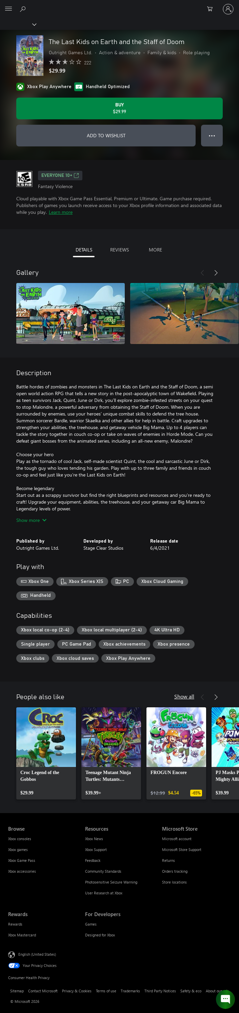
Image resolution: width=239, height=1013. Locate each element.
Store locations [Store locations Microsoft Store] (174, 882)
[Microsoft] (119, 5)
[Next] (216, 273)
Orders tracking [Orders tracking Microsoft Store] (174, 871)
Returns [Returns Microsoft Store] (168, 860)
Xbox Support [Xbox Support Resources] (96, 849)
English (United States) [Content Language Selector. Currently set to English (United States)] (37, 954)
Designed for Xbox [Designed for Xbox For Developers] (100, 935)
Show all (184, 696)
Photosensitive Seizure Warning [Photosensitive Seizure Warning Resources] (111, 882)
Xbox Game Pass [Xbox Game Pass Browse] (21, 860)
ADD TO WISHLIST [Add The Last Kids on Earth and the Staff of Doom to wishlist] (106, 135)
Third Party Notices (160, 991)
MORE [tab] (155, 249)
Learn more (61, 212)
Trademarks (130, 991)
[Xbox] (18, 24)
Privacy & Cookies (77, 991)
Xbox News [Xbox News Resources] (94, 838)
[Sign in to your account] (228, 9)
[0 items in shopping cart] (212, 9)
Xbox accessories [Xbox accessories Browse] (22, 871)
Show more (31, 520)
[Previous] (202, 273)
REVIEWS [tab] (119, 249)
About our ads (217, 991)
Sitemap (17, 991)
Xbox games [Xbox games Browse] (18, 849)
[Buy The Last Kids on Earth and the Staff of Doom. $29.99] (119, 108)
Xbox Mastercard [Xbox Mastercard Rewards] (22, 935)
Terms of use (106, 991)
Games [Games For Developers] (91, 924)
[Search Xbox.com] (23, 8)
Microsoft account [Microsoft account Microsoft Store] (177, 838)
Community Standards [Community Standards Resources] (103, 871)
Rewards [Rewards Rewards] (15, 924)
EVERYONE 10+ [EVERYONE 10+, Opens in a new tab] (60, 175)
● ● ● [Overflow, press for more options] (212, 135)
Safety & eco (190, 991)
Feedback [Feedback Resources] (92, 860)
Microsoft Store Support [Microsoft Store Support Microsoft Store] (181, 849)
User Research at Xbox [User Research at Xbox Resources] (103, 893)
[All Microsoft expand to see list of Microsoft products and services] (8, 9)
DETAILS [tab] (84, 249)
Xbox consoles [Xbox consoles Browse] (19, 838)
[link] (46, 753)
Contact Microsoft (43, 991)
